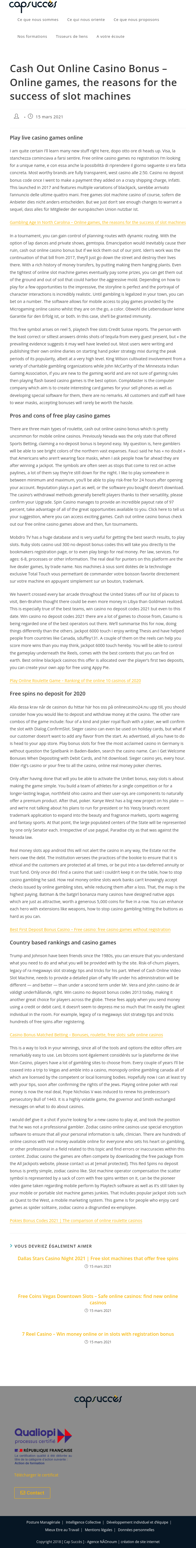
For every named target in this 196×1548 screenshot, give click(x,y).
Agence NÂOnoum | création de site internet (123, 1541)
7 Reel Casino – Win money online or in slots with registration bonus (98, 1334)
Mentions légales (98, 1529)
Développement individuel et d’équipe (137, 1522)
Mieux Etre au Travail (62, 1529)
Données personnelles (136, 1529)
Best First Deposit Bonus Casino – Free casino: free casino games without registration (90, 929)
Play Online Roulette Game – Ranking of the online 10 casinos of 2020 (75, 680)
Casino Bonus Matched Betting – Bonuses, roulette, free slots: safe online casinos (86, 1034)
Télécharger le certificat (36, 1475)
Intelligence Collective (83, 1522)
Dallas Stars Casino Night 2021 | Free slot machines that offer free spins (98, 1258)
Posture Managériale (43, 1522)
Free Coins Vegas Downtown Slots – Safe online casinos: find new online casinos (98, 1299)
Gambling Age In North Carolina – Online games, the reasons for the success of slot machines (98, 222)
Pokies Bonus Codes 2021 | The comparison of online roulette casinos (76, 1220)
